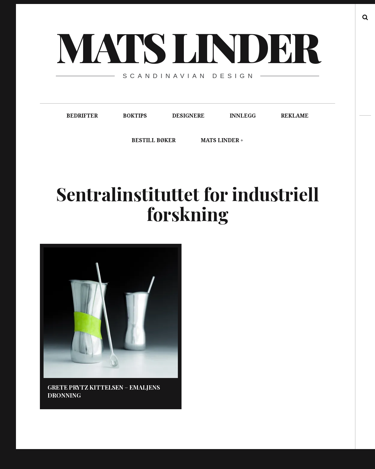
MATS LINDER (220, 140)
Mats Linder (187, 46)
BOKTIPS (135, 116)
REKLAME (295, 116)
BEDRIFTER (82, 116)
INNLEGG (243, 116)
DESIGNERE (188, 116)
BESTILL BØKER (154, 140)
